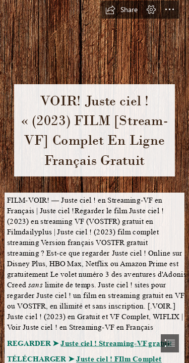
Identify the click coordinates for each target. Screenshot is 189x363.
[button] (121, 10)
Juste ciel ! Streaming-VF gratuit (116, 343)
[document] (94, 181)
